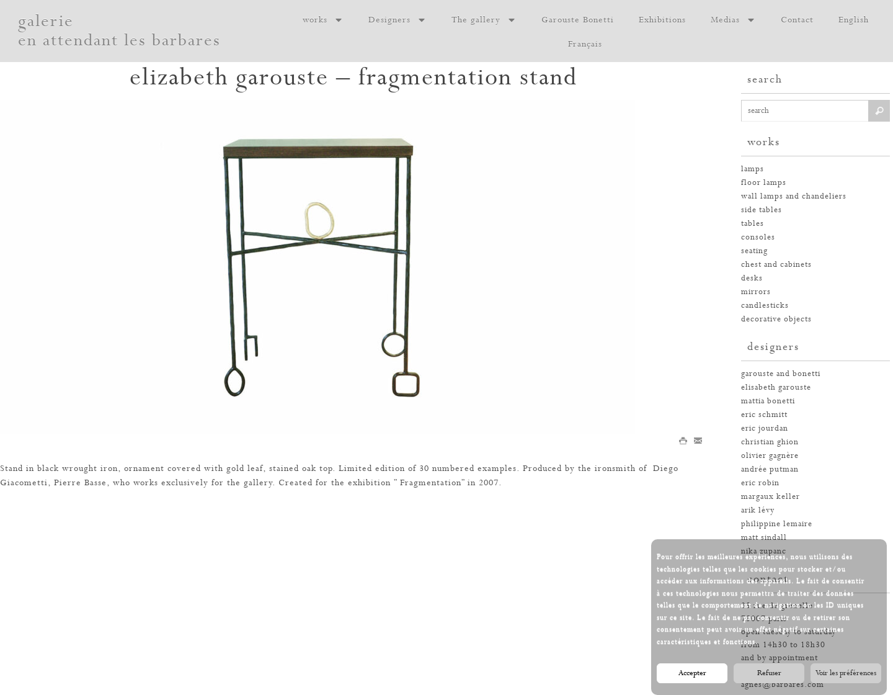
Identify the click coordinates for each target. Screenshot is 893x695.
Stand (11, 468)
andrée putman (770, 469)
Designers (397, 20)
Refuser (769, 673)
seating (754, 251)
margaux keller (770, 496)
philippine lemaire (776, 524)
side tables (761, 210)
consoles (758, 237)
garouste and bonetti (780, 374)
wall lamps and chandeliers (793, 196)
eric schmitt (764, 415)
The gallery (484, 20)
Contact (797, 19)
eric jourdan (764, 428)
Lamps (752, 169)
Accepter (692, 673)
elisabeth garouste (776, 387)
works (323, 20)
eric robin (760, 483)
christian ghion (770, 442)
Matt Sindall (764, 537)
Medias (733, 20)
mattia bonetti (768, 401)
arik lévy (758, 510)
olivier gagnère (770, 456)
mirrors (756, 292)
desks (752, 278)
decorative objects (776, 319)
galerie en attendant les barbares (119, 31)
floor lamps (763, 182)
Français (585, 44)
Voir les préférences (845, 673)
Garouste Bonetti (577, 19)
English (853, 19)
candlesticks (765, 305)
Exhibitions (662, 19)
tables (752, 223)
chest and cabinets (776, 264)
